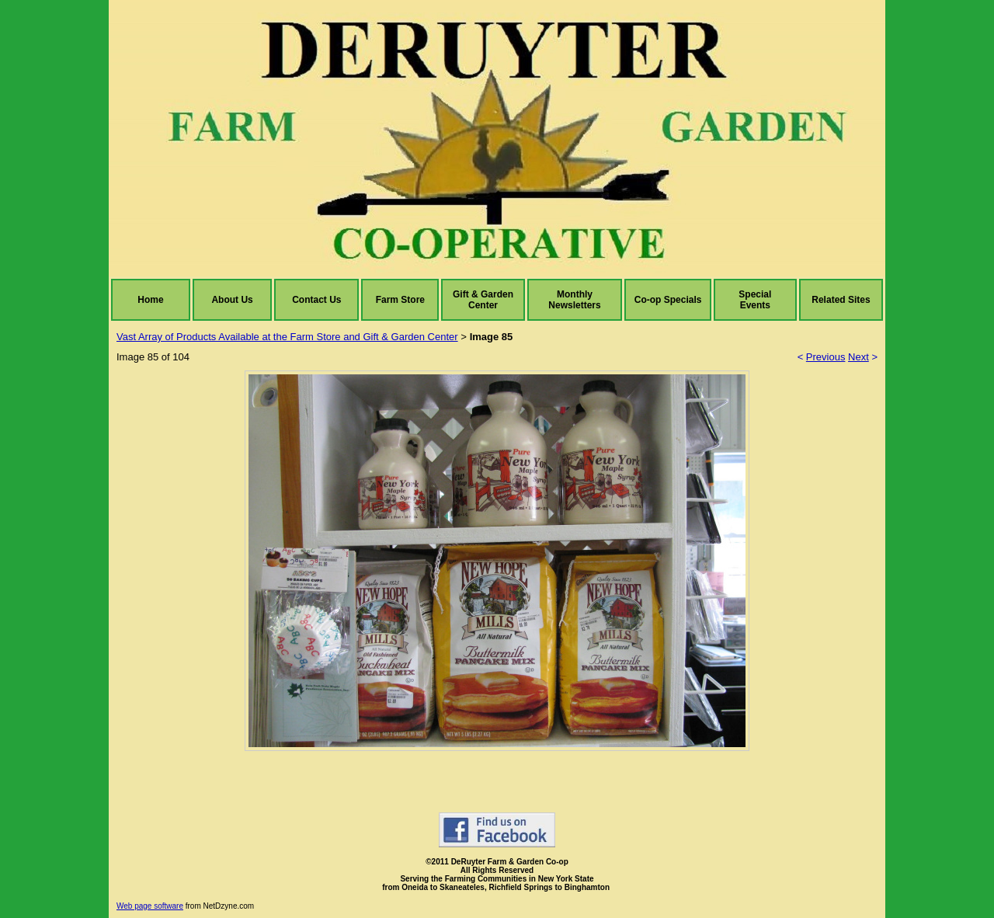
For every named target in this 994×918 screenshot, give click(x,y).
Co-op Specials (668, 299)
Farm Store (400, 299)
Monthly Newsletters (574, 300)
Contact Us (316, 299)
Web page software (149, 906)
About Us (231, 299)
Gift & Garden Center (483, 300)
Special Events (755, 300)
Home (150, 299)
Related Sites (841, 299)
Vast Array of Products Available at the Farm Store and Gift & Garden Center (287, 337)
